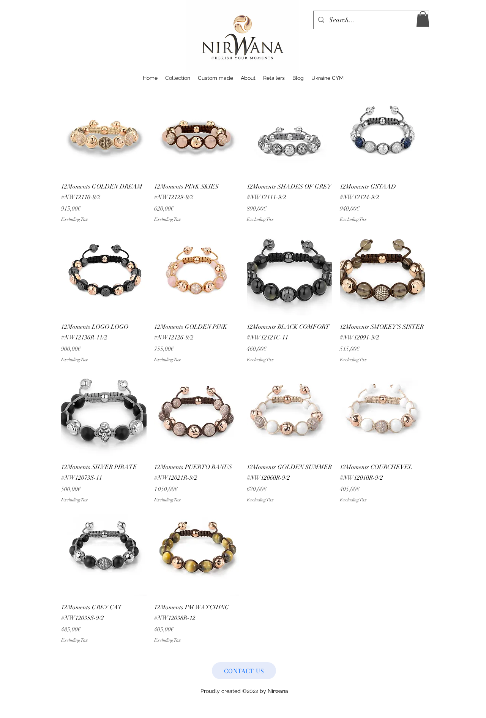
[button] (422, 19)
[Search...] (371, 20)
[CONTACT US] (244, 670)
